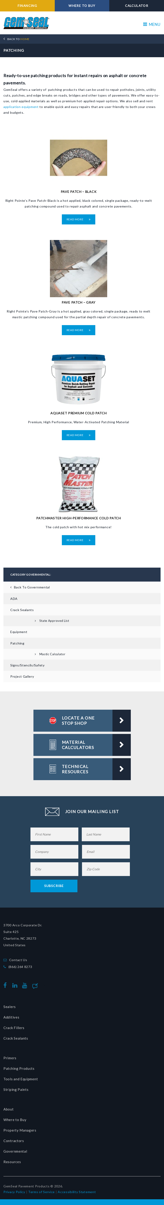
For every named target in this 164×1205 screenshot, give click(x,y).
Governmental (15, 1151)
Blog (42, 985)
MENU (152, 24)
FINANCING (27, 6)
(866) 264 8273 (20, 966)
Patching (17, 643)
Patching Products (19, 1068)
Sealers (9, 1006)
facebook (6, 985)
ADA (14, 598)
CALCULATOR (137, 6)
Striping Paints (16, 1089)
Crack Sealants (22, 610)
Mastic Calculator (52, 654)
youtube (25, 985)
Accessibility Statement (77, 1192)
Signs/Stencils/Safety (27, 665)
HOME (18, 38)
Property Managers (19, 1130)
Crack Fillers (14, 1027)
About (8, 1109)
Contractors (13, 1140)
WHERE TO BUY (82, 6)
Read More (79, 219)
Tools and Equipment (20, 1079)
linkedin (15, 985)
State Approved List (54, 620)
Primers (9, 1058)
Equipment (18, 632)
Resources (12, 1161)
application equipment (21, 107)
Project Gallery (22, 676)
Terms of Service (41, 1192)
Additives (11, 1017)
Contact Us (18, 960)
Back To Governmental (32, 587)
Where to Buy (14, 1119)
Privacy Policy (14, 1192)
